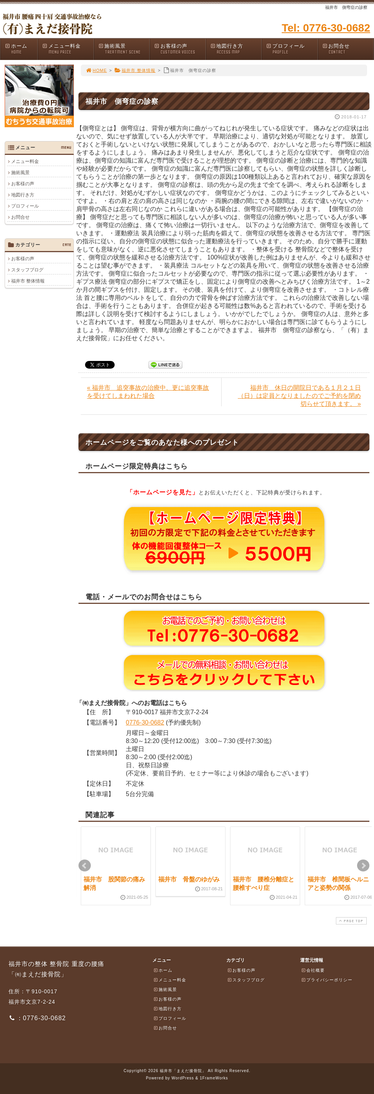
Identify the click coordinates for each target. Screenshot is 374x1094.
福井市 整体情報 (134, 70)
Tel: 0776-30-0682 (326, 28)
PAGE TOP (350, 920)
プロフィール (291, 49)
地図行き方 (236, 49)
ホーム (21, 49)
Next (363, 866)
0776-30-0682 (145, 722)
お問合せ (348, 49)
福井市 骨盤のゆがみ (189, 879)
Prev (84, 866)
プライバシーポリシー (326, 980)
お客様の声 (179, 49)
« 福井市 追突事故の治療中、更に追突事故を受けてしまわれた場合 (148, 391)
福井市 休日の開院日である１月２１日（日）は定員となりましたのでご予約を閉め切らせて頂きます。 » (299, 395)
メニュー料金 (68, 49)
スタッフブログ (27, 270)
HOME (96, 70)
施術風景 (124, 49)
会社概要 (313, 970)
